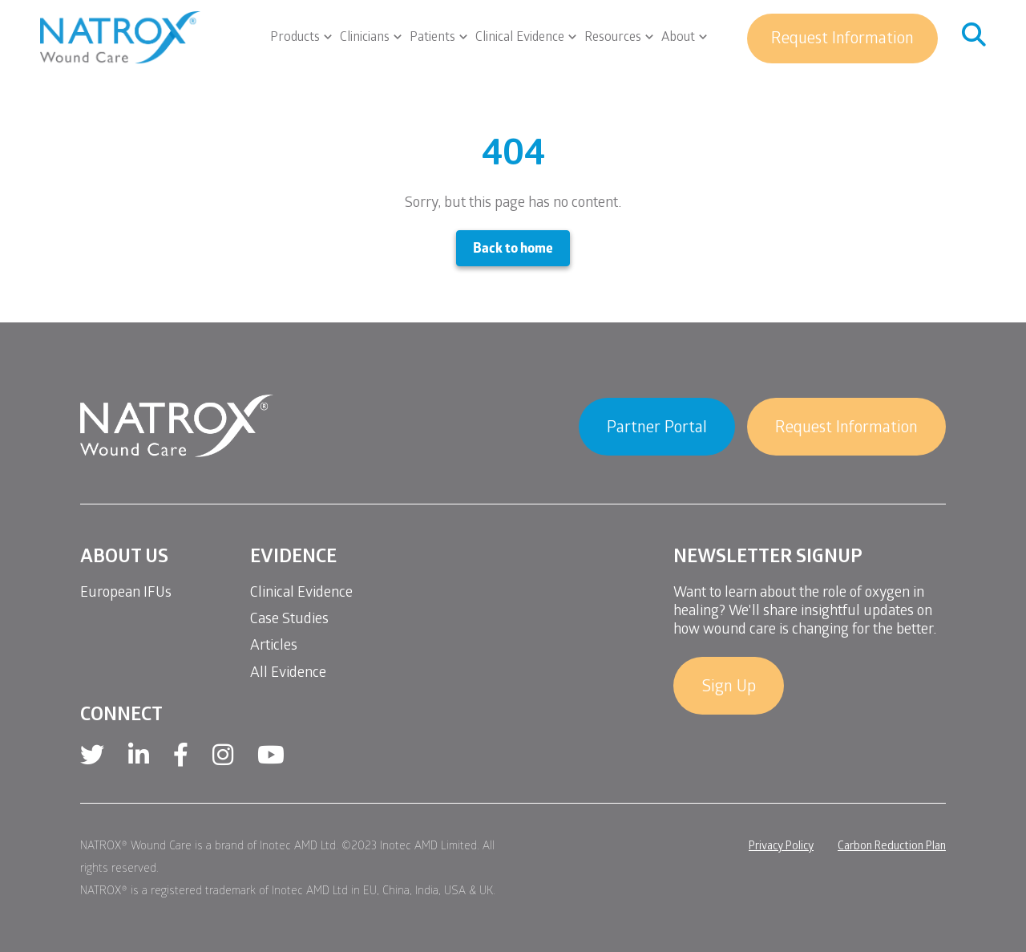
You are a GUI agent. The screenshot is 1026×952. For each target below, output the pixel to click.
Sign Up (728, 688)
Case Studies (289, 620)
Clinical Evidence (519, 38)
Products (295, 38)
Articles (273, 646)
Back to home (513, 249)
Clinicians (365, 38)
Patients (432, 38)
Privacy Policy (781, 847)
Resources (612, 38)
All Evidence (288, 674)
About (678, 38)
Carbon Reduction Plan (892, 847)
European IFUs (126, 593)
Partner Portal (657, 429)
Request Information (842, 40)
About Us (124, 558)
